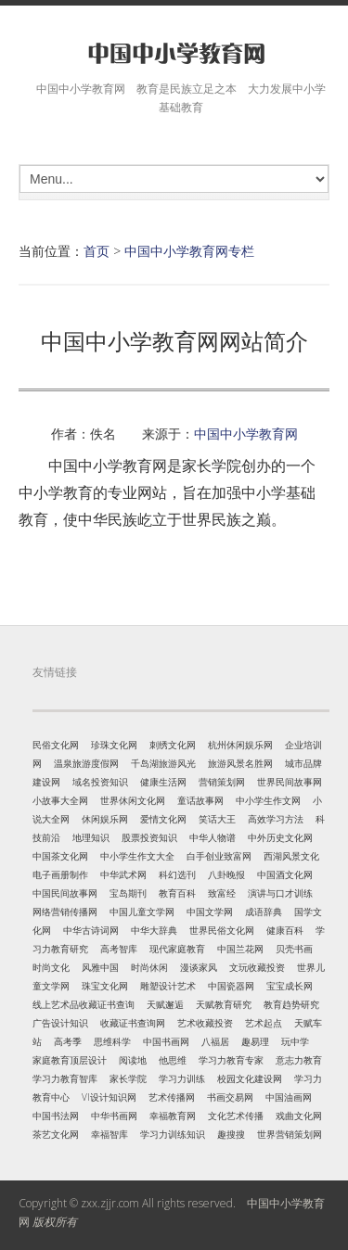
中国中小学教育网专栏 (189, 251)
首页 (97, 251)
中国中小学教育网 (246, 433)
